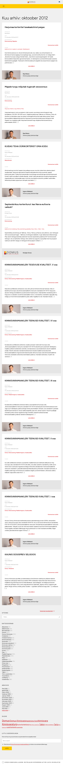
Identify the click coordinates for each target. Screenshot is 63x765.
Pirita (22, 108)
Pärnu (36, 229)
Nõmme (19, 108)
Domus (6, 278)
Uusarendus (5, 679)
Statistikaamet (26, 49)
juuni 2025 (5, 706)
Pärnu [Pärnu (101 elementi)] (30, 724)
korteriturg (14, 229)
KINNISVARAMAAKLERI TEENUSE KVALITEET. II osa (30, 438)
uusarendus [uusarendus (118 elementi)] (19, 727)
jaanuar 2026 (6, 696)
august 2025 (6, 705)
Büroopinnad (5, 630)
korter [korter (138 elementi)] (19, 724)
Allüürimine (5, 627)
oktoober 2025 (6, 701)
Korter (4, 650)
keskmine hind (8, 49)
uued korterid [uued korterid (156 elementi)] (11, 727)
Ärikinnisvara (5, 628)
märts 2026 (5, 692)
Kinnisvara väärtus (7, 645)
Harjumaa (7, 108)
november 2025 (7, 699)
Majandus (14, 41)
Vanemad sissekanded (47, 611)
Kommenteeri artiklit (53, 45)
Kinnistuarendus (6, 639)
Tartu (43, 229)
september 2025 (7, 703)
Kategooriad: (8, 39)
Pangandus (5, 665)
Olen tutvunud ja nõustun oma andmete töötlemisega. (24, 744)
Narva (32, 229)
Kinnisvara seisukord (8, 643)
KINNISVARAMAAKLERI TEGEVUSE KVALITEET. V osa (31, 264)
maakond (14, 49)
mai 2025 (4, 708)
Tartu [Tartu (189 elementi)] (56, 724)
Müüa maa (5, 663)
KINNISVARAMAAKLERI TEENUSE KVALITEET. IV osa (30, 320)
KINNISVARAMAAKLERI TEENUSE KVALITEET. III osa (30, 380)
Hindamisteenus (7, 638)
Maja (3, 657)
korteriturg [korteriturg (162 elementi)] (25, 725)
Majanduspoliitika (7, 661)
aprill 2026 (5, 690)
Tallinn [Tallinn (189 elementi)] (42, 724)
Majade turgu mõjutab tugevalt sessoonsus (26, 86)
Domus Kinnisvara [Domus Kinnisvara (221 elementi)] (18, 721)
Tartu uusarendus (7, 674)
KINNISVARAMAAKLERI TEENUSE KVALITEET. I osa (30, 496)
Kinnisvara (5, 641)
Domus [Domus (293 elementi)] (6, 720)
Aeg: (6, 35)
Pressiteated (6, 667)
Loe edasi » (31, 66)
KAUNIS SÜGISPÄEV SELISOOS (20, 554)
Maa (3, 652)
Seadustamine (6, 670)
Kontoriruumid (6, 648)
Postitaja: (7, 31)
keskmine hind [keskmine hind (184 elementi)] (32, 721)
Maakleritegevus (20, 278)
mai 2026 (4, 688)
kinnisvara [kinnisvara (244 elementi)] (43, 720)
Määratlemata (8, 160)
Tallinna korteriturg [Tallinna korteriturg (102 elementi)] (49, 724)
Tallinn (39, 229)
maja (15, 108)
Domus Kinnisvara (7, 634)
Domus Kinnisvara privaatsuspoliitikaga (20, 744)
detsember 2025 (7, 697)
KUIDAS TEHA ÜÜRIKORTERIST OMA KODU (26, 146)
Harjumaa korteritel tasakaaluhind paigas (25, 27)
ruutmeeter (19, 49)
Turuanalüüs (5, 676)
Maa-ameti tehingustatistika (24, 229)
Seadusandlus (28, 278)
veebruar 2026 (6, 694)
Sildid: (6, 47)
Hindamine (11, 568)
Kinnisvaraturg (8, 41)
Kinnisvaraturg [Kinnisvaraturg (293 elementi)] (9, 724)
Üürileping (5, 677)
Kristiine (12, 108)
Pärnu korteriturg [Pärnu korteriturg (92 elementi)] (35, 724)
